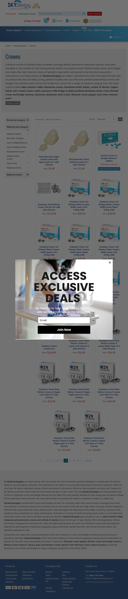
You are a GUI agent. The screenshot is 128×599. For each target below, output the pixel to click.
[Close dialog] (110, 262)
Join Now (64, 330)
